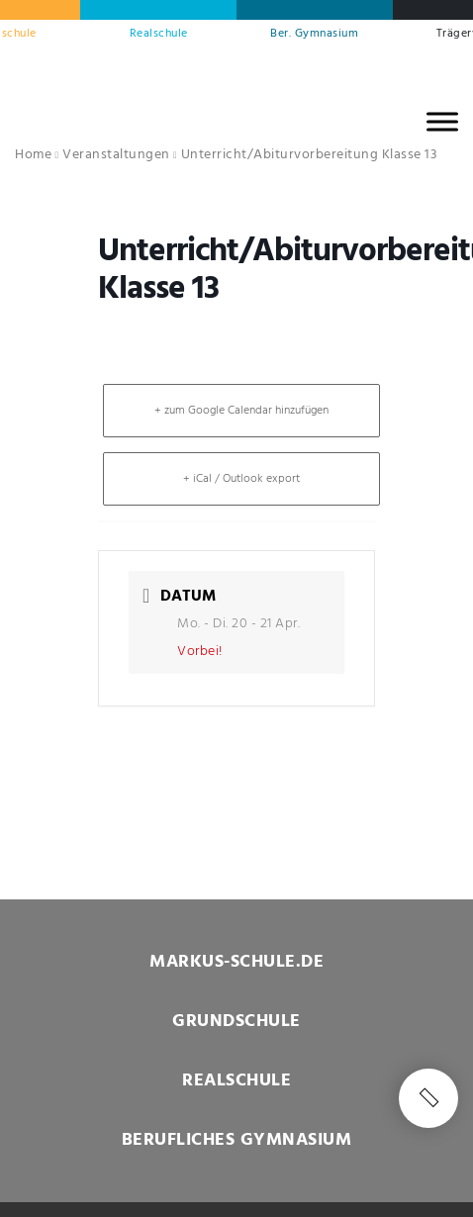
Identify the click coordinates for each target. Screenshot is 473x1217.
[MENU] (442, 121)
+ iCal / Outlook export (241, 479)
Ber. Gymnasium (314, 34)
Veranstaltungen (116, 154)
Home (33, 154)
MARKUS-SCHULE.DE (236, 962)
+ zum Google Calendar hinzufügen (241, 411)
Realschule (159, 34)
